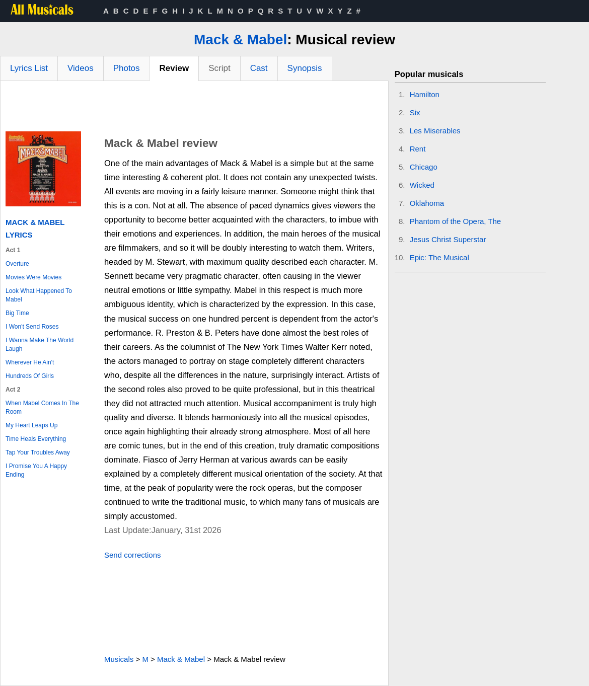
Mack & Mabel (240, 39)
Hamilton (424, 94)
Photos (126, 68)
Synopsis (304, 68)
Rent (418, 148)
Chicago (423, 167)
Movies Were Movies (33, 277)
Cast (259, 68)
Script (219, 68)
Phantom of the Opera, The (455, 221)
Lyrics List (29, 68)
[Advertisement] (194, 108)
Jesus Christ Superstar (448, 239)
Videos (80, 68)
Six (415, 112)
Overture (17, 263)
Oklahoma (427, 203)
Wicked (422, 185)
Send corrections (132, 555)
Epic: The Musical (439, 257)
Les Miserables (435, 130)
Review (174, 68)
